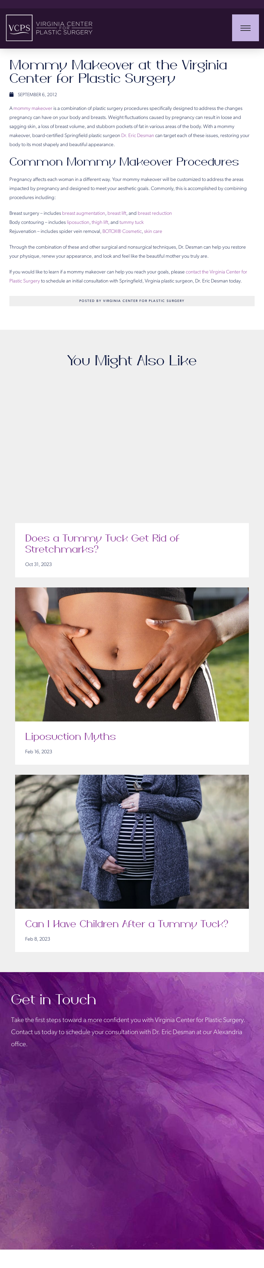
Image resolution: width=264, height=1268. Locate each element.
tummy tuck (132, 222)
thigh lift (100, 222)
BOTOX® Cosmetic (122, 231)
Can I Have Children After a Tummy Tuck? (127, 924)
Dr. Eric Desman (137, 135)
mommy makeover (32, 108)
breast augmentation (83, 213)
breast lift (116, 213)
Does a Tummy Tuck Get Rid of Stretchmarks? (102, 544)
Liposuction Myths (70, 737)
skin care (153, 231)
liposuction (78, 222)
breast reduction (155, 213)
